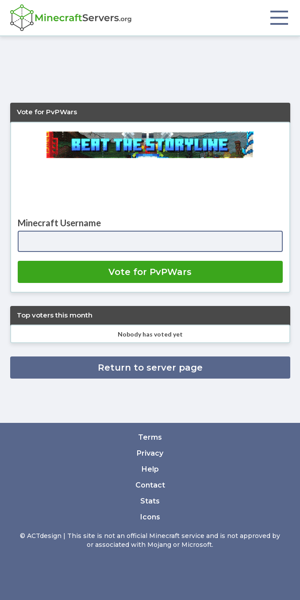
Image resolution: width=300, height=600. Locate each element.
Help (150, 469)
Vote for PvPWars (150, 272)
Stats (150, 501)
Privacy (150, 453)
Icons (150, 517)
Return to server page (150, 367)
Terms (150, 437)
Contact (150, 485)
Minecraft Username (59, 222)
